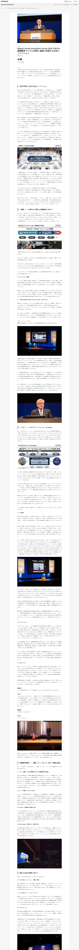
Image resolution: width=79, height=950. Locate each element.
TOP (1, 8)
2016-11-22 (20, 55)
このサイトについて (57, 4)
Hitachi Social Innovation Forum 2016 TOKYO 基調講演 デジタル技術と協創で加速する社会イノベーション (38, 50)
